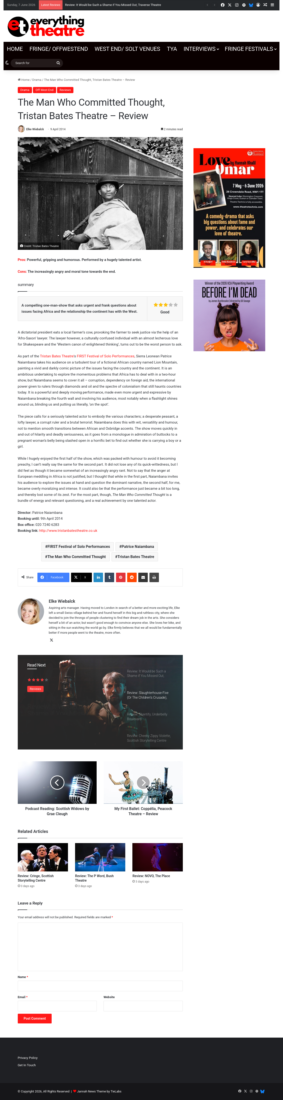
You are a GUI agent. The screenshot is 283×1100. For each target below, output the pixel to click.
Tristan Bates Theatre (135, 556)
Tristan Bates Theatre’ (57, 356)
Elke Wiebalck (35, 129)
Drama (36, 80)
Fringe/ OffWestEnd (58, 49)
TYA (172, 49)
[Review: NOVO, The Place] (157, 857)
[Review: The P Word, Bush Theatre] (100, 857)
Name (23, 977)
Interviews (200, 49)
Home (15, 49)
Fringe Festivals (249, 49)
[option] (100, 702)
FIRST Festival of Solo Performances (105, 356)
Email (23, 997)
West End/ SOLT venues (127, 49)
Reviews (65, 90)
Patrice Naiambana (138, 546)
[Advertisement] (229, 106)
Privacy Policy (28, 1058)
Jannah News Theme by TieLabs (99, 1091)
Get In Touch (27, 1065)
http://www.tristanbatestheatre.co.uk (68, 530)
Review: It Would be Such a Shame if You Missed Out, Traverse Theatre (113, 5)
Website (109, 997)
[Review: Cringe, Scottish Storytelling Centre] (43, 857)
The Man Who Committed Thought (76, 556)
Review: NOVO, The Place (151, 876)
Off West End (45, 90)
